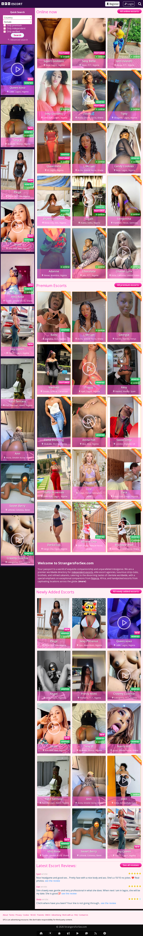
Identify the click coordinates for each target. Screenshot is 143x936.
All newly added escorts (126, 591)
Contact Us (83, 915)
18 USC (33, 915)
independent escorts (82, 572)
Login (129, 4)
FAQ (76, 915)
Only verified (11, 31)
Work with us (67, 915)
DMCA (47, 915)
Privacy (19, 915)
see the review (52, 880)
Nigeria (95, 578)
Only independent (14, 28)
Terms (11, 915)
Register (112, 4)
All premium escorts (128, 285)
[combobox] (17, 17)
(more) (82, 581)
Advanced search (17, 39)
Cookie (26, 915)
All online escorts (129, 11)
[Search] (139, 4)
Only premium (12, 25)
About (5, 915)
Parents (40, 915)
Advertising (56, 915)
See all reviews (131, 865)
